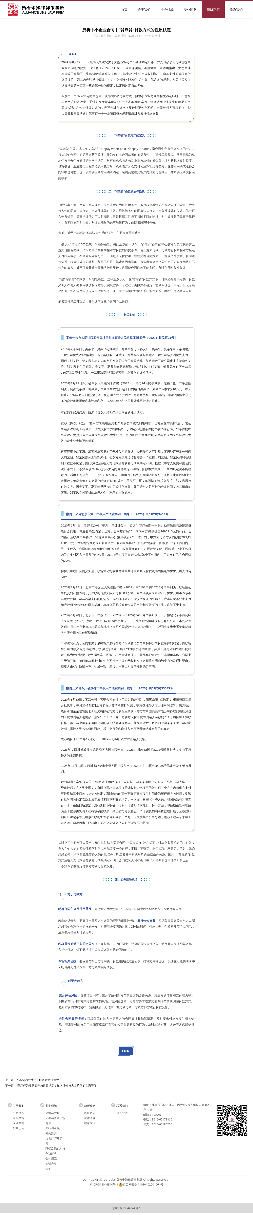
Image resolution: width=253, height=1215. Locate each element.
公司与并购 (52, 1113)
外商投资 (51, 1133)
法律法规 (89, 1118)
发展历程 (18, 1128)
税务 (48, 1169)
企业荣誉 (18, 1123)
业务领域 (167, 9)
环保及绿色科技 (55, 1148)
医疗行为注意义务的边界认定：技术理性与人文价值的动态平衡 (57, 1085)
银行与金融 (52, 1128)
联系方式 (122, 1113)
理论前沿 (89, 1123)
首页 (124, 9)
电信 (48, 1123)
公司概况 (18, 1113)
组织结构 (18, 1118)
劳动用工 (51, 1158)
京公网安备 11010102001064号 (143, 1184)
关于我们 (144, 9)
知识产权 (51, 1164)
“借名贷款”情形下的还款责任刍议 (38, 1080)
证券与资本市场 (55, 1118)
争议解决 (51, 1153)
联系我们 (236, 9)
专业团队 (190, 9)
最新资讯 (89, 1113)
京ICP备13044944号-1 (104, 1184)
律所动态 (213, 9)
